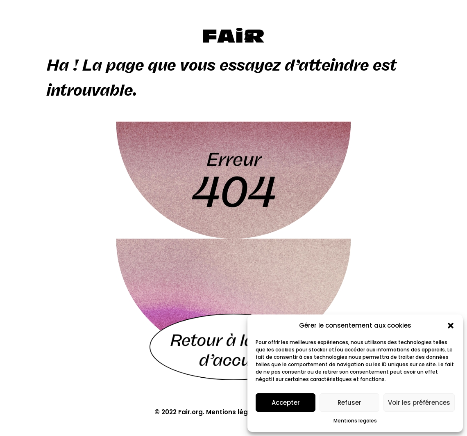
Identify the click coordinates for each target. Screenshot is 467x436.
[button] (451, 325)
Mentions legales (355, 420)
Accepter (286, 402)
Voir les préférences (419, 402)
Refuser (349, 402)
